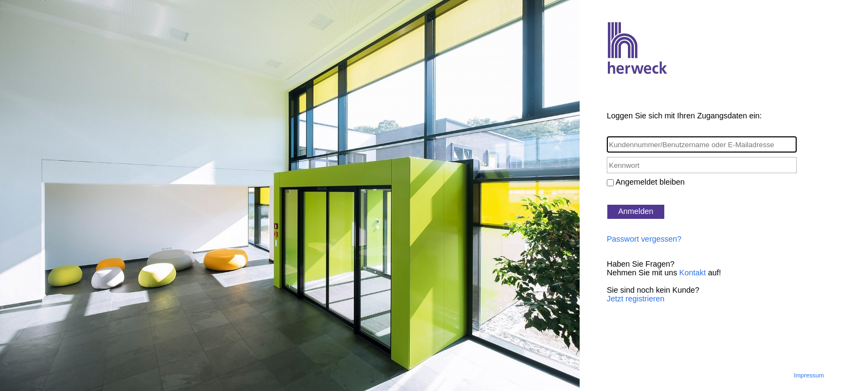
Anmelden (635, 211)
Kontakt (692, 272)
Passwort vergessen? (644, 239)
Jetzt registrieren (635, 298)
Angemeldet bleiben (649, 182)
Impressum (809, 375)
